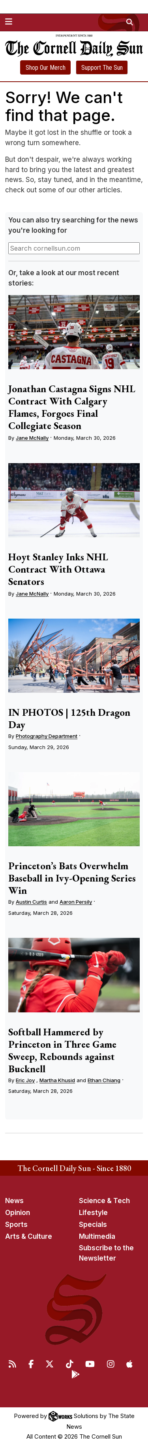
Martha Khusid (57, 1080)
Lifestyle (93, 1213)
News (14, 1201)
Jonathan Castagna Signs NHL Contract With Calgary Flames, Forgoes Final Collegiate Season (71, 407)
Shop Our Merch (46, 67)
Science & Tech (104, 1201)
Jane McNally (32, 438)
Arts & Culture (28, 1236)
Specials (93, 1224)
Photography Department (46, 736)
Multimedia (97, 1236)
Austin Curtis (31, 902)
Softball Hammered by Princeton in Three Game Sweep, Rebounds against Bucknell (62, 1050)
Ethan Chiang (104, 1080)
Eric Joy (25, 1080)
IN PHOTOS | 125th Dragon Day (69, 718)
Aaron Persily (76, 902)
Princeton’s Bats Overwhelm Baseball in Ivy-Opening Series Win (72, 878)
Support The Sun (102, 67)
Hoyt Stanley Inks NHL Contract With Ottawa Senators (58, 569)
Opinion (17, 1213)
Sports (16, 1224)
